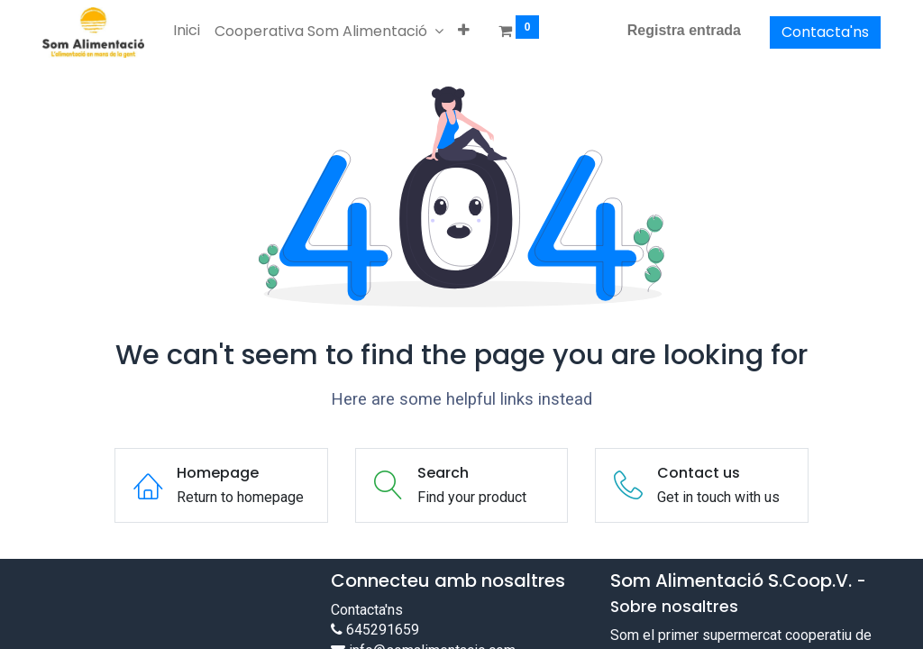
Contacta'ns (825, 32)
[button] (464, 31)
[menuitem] (186, 31)
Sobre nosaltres (674, 606)
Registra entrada (684, 30)
